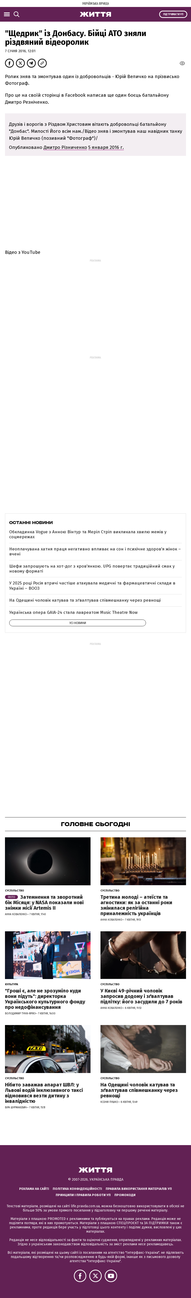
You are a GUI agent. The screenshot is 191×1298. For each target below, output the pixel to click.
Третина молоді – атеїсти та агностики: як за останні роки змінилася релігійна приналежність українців (136, 905)
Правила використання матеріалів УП (139, 1189)
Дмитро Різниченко (65, 147)
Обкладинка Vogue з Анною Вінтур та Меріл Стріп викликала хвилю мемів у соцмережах (87, 534)
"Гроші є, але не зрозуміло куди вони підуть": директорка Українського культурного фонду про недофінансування (45, 999)
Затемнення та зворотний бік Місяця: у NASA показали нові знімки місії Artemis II (44, 902)
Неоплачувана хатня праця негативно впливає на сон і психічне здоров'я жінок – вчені (95, 551)
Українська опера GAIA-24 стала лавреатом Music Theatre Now (73, 612)
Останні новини (31, 522)
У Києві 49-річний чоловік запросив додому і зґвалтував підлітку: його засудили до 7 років (141, 996)
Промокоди (125, 1195)
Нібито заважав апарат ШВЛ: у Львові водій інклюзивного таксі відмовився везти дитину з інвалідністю (44, 1093)
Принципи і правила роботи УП (83, 1195)
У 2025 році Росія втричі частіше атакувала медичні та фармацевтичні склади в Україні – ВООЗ (92, 586)
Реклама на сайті (34, 1189)
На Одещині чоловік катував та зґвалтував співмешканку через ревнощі (85, 600)
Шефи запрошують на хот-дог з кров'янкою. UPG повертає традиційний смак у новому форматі (92, 569)
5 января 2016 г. (106, 147)
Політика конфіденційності (77, 1189)
